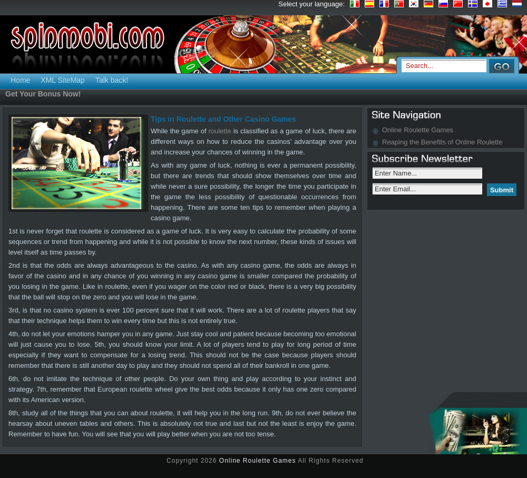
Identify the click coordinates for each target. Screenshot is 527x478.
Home (20, 80)
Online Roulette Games (417, 130)
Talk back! (111, 80)
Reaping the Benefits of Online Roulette (442, 142)
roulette (219, 131)
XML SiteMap (63, 80)
